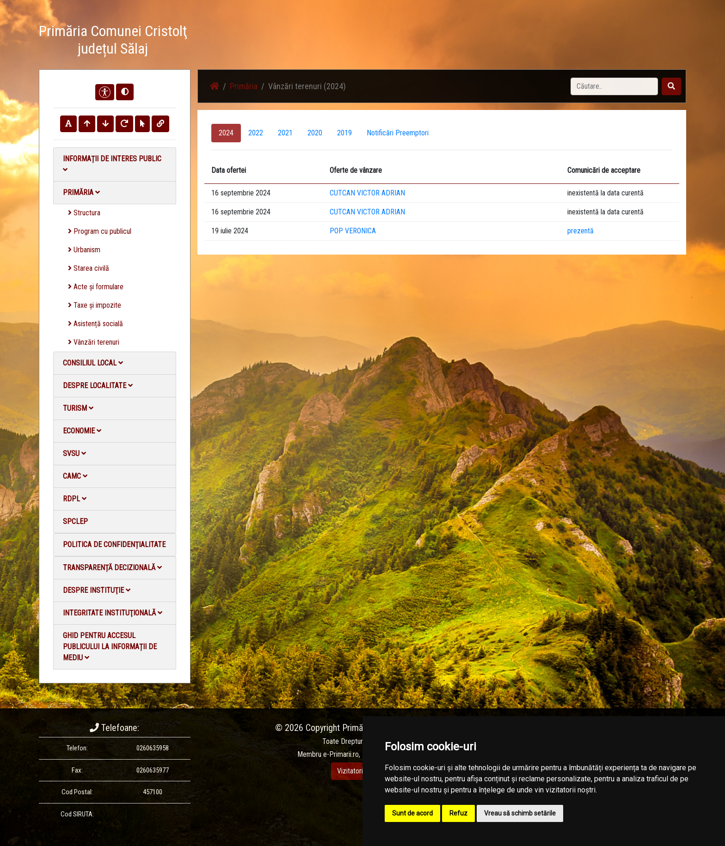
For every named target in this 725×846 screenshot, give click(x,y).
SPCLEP (75, 521)
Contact (573, 41)
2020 (314, 132)
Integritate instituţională (112, 613)
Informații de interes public (112, 163)
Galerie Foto (483, 41)
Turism (78, 408)
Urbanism (84, 249)
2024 (226, 132)
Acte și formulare (95, 286)
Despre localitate (98, 385)
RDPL (74, 498)
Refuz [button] (458, 813)
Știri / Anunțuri (433, 41)
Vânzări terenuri (93, 342)
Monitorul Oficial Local (629, 41)
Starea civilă (88, 268)
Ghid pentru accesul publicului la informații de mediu (110, 646)
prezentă (580, 230)
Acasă (392, 41)
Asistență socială (95, 323)
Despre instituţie (96, 590)
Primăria (81, 192)
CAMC (75, 476)
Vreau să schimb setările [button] (520, 813)
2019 (344, 132)
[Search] (614, 86)
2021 (285, 132)
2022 (255, 132)
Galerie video (531, 41)
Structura (84, 212)
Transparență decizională (112, 567)
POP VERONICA (353, 230)
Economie (82, 430)
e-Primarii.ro (341, 754)
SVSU (74, 453)
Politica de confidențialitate (114, 544)
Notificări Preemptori (398, 132)
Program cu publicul (99, 231)
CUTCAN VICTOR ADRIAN (367, 193)
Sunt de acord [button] (412, 813)
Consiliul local (93, 363)
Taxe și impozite (94, 305)
